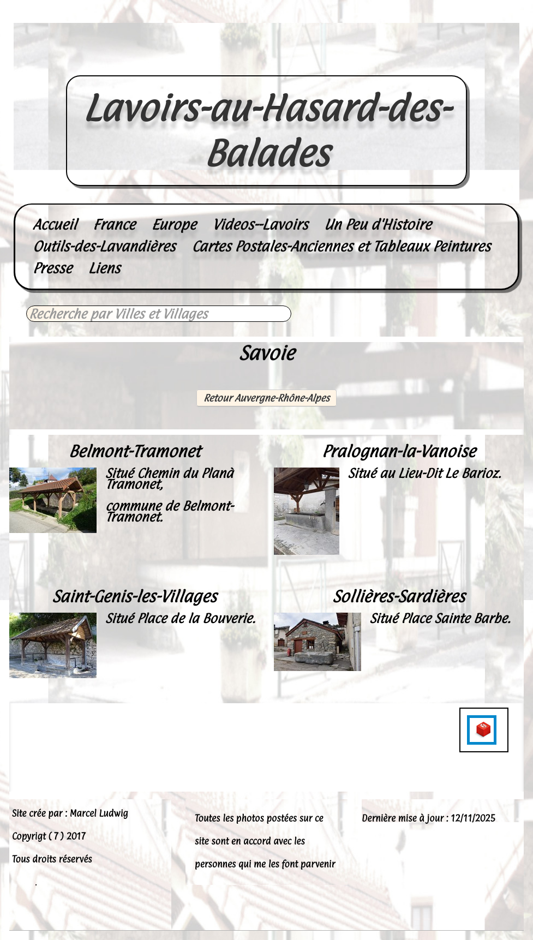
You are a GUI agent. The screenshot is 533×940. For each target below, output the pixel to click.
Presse (52, 268)
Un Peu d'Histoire (377, 224)
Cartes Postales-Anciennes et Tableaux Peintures (340, 246)
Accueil (54, 224)
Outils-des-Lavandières (104, 246)
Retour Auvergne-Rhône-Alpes (266, 398)
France (114, 224)
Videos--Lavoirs (260, 224)
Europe (174, 224)
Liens (104, 268)
